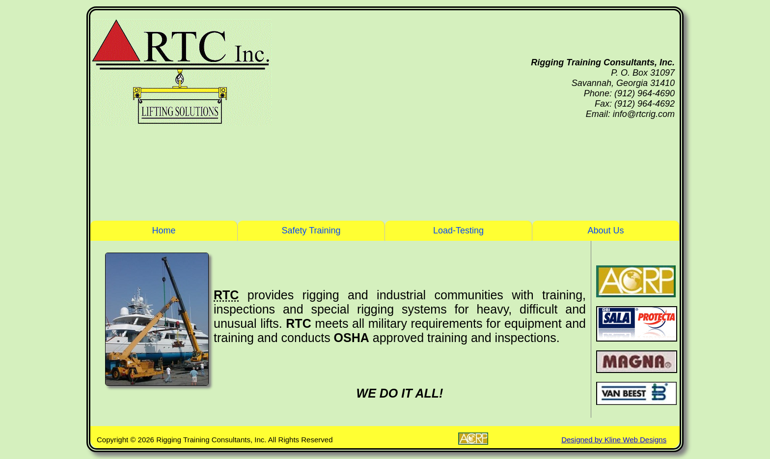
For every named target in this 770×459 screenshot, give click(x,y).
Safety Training (310, 230)
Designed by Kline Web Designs (613, 439)
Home (163, 230)
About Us (605, 230)
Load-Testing (458, 230)
